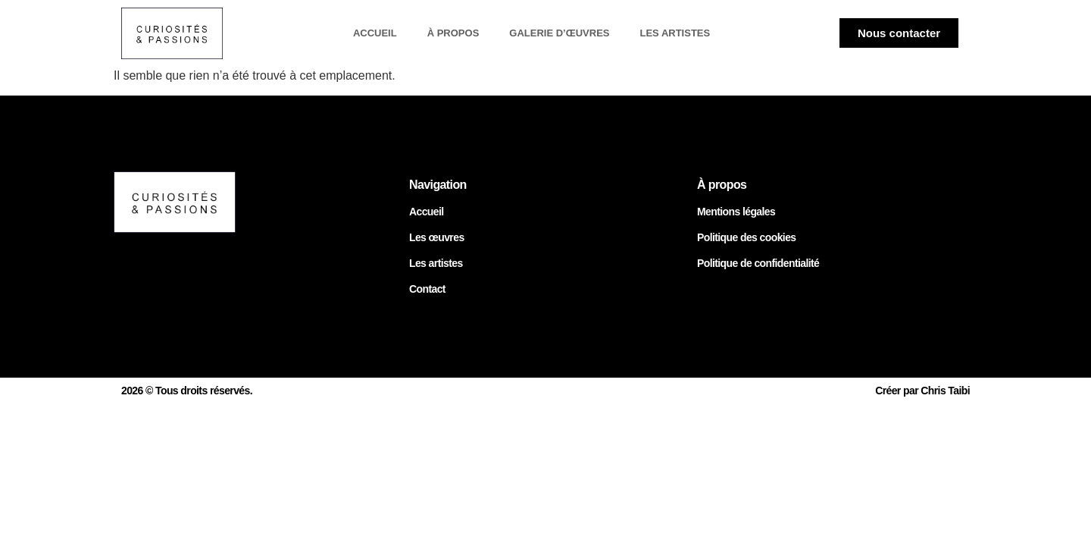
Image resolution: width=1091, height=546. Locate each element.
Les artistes (674, 33)
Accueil (375, 33)
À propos (453, 33)
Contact (427, 289)
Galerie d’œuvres (559, 33)
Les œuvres (436, 237)
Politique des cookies (746, 237)
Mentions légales (736, 212)
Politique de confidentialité (758, 263)
